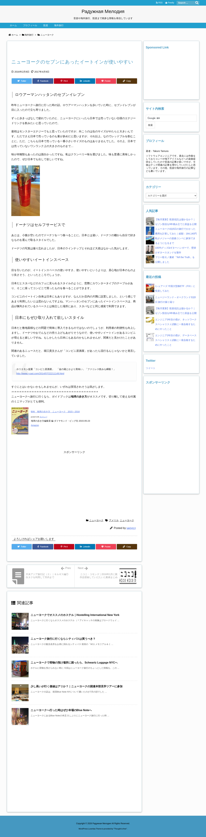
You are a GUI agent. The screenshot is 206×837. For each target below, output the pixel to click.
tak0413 (131, 528)
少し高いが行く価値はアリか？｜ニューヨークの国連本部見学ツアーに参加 (77, 686)
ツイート (150, 368)
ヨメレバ (43, 417)
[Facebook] (42, 81)
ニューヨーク (47, 35)
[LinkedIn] (85, 81)
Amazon (35, 425)
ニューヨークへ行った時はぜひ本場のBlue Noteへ (61, 710)
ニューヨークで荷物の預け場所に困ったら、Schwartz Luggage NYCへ (74, 662)
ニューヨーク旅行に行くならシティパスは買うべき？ (63, 638)
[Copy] (127, 81)
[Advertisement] (50, 50)
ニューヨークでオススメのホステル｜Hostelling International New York (75, 615)
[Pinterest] (64, 81)
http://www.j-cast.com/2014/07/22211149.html (40, 373)
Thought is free (120, 829)
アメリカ (113, 520)
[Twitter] (22, 81)
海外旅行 (29, 35)
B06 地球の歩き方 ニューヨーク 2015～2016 (55, 411)
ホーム (14, 35)
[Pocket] (106, 81)
